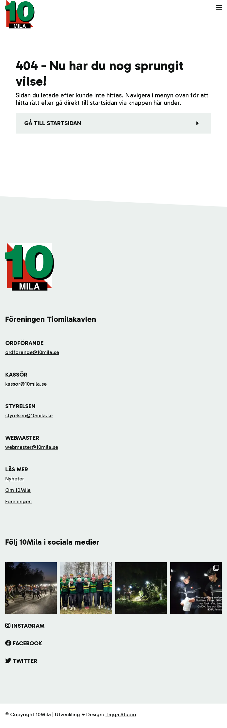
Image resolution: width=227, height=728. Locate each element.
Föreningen (18, 501)
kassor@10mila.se (26, 384)
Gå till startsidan (52, 123)
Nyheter (14, 479)
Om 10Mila (18, 490)
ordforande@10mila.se (32, 352)
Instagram (28, 625)
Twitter (25, 660)
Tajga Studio (120, 714)
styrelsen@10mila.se (29, 415)
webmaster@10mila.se (31, 447)
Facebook (27, 643)
